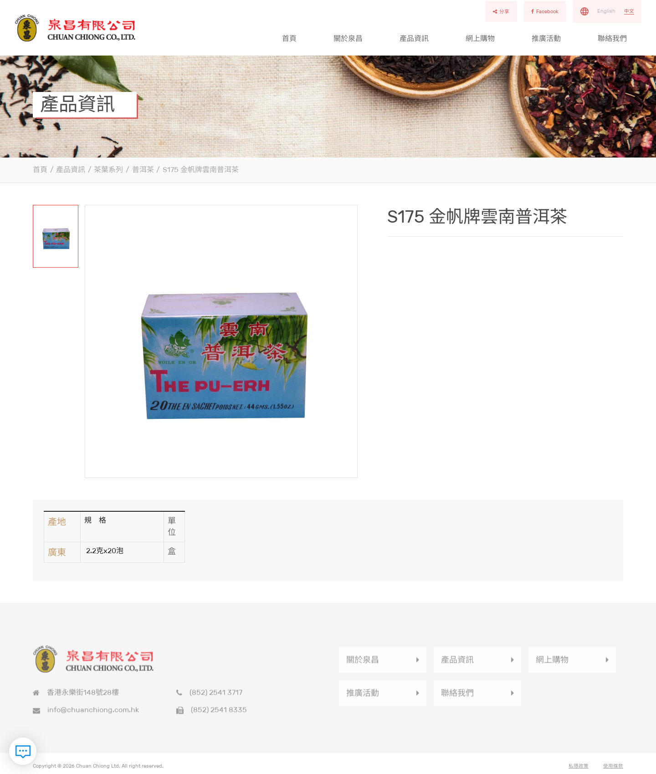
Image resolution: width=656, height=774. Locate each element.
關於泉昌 (348, 38)
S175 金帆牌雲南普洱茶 (201, 169)
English (606, 11)
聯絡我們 (612, 38)
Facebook (545, 11)
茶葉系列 (108, 169)
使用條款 (613, 769)
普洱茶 (143, 169)
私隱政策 (579, 769)
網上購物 (480, 38)
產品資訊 (414, 38)
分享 (501, 11)
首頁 (289, 38)
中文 (629, 11)
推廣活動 (546, 38)
